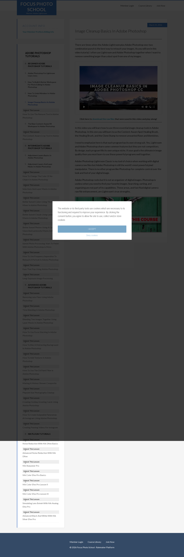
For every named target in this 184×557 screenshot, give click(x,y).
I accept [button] (92, 287)
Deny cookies (92, 293)
